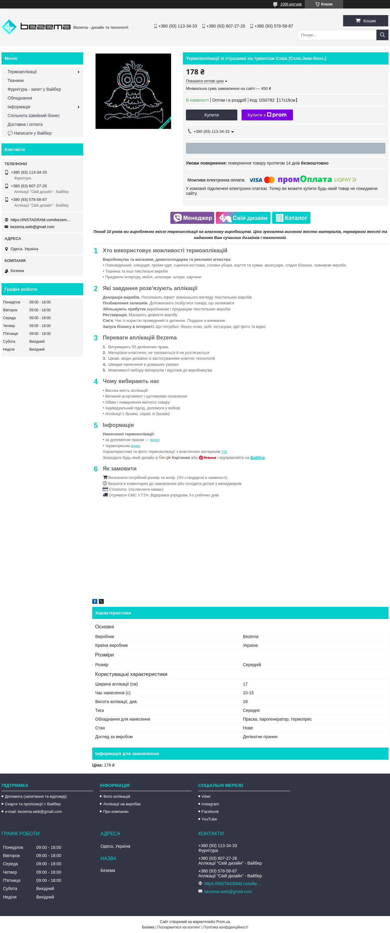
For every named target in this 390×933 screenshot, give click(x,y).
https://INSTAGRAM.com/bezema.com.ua (41, 220)
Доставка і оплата (25, 124)
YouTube (209, 819)
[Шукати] (382, 35)
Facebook (210, 811)
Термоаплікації (22, 71)
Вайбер (257, 457)
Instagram (210, 804)
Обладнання (20, 98)
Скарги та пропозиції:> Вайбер (33, 804)
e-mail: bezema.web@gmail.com (33, 811)
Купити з (267, 115)
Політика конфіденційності (225, 927)
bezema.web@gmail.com (32, 226)
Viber (206, 796)
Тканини (16, 80)
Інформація (19, 106)
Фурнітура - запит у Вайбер (34, 89)
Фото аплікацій (116, 796)
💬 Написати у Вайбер (30, 133)
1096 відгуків (291, 4)
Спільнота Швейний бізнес (34, 115)
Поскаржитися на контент (179, 927)
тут (224, 451)
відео (155, 439)
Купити (211, 114)
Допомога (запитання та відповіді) (36, 796)
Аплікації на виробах (122, 804)
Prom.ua (223, 922)
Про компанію (115, 811)
